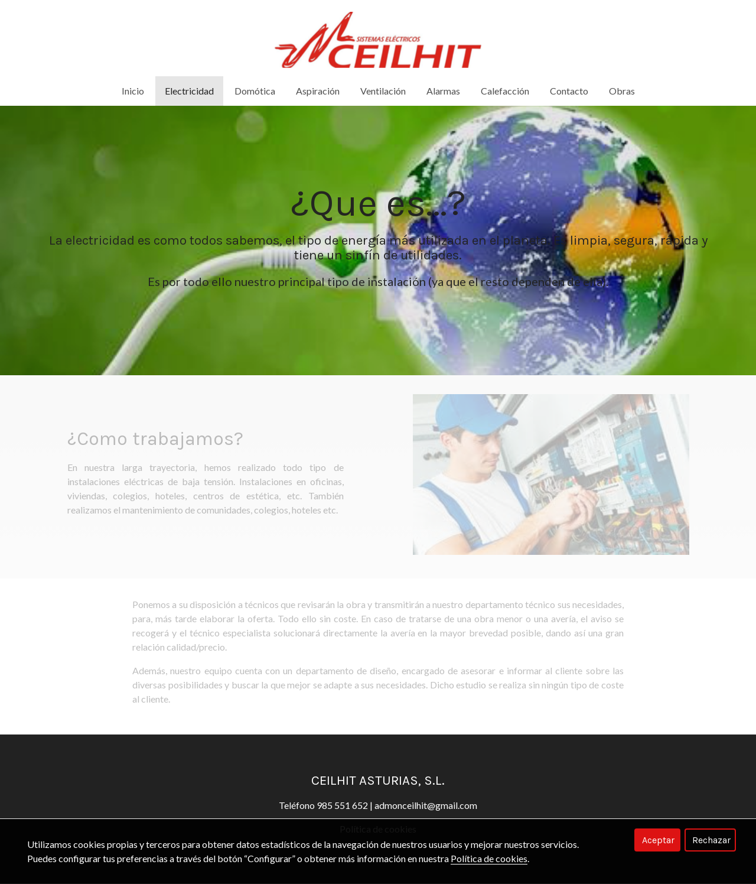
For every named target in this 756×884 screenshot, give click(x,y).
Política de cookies (489, 858)
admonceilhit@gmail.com (425, 805)
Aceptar (658, 840)
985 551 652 (342, 805)
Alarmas (443, 91)
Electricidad (189, 91)
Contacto (569, 91)
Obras (622, 91)
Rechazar (711, 840)
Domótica (254, 91)
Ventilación (383, 91)
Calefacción (505, 91)
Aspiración (318, 91)
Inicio (133, 91)
